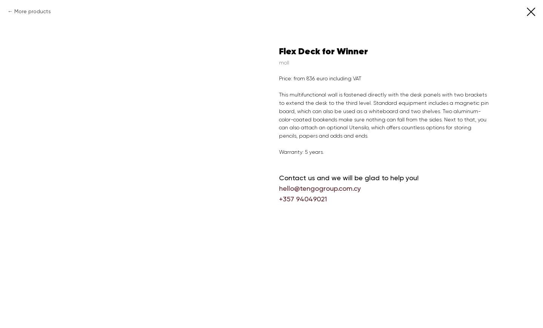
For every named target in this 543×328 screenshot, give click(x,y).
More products (32, 11)
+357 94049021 (303, 199)
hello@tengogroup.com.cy (320, 188)
